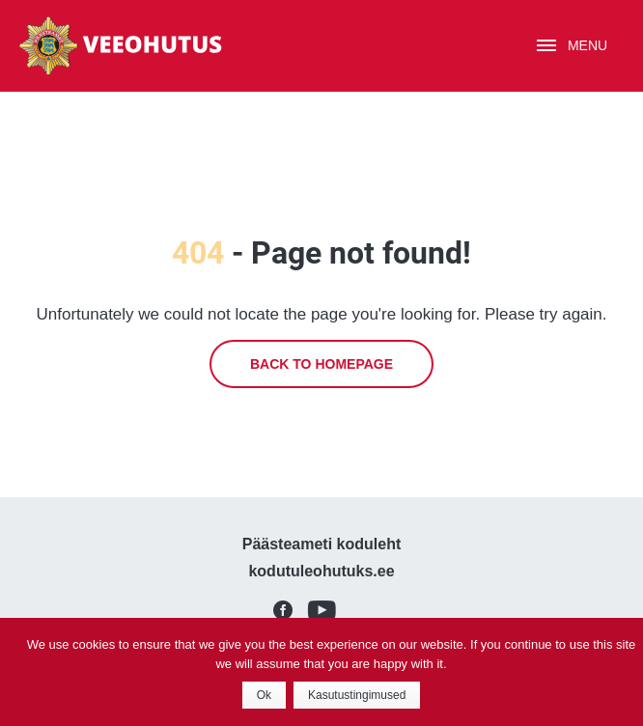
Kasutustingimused (356, 695)
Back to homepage (321, 364)
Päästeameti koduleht (322, 544)
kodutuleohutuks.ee (321, 571)
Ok (264, 695)
